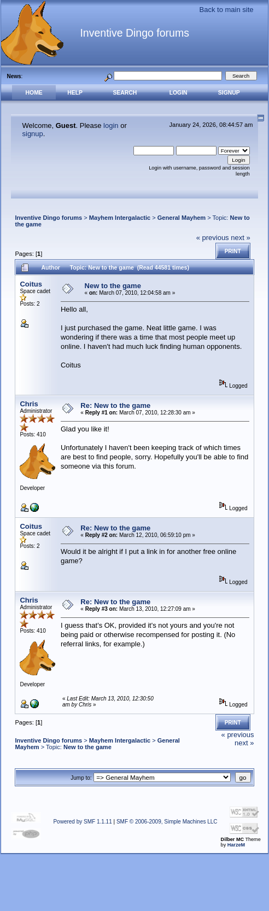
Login (178, 93)
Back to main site (227, 9)
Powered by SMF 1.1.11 (82, 822)
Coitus (31, 284)
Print (233, 251)
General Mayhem (181, 217)
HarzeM (236, 845)
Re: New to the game (115, 405)
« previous (212, 237)
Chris (29, 404)
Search (125, 93)
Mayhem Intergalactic (119, 217)
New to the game (113, 286)
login (110, 125)
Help (75, 93)
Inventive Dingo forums (48, 217)
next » (240, 237)
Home (34, 93)
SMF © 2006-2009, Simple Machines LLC (167, 822)
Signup (229, 93)
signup (32, 134)
